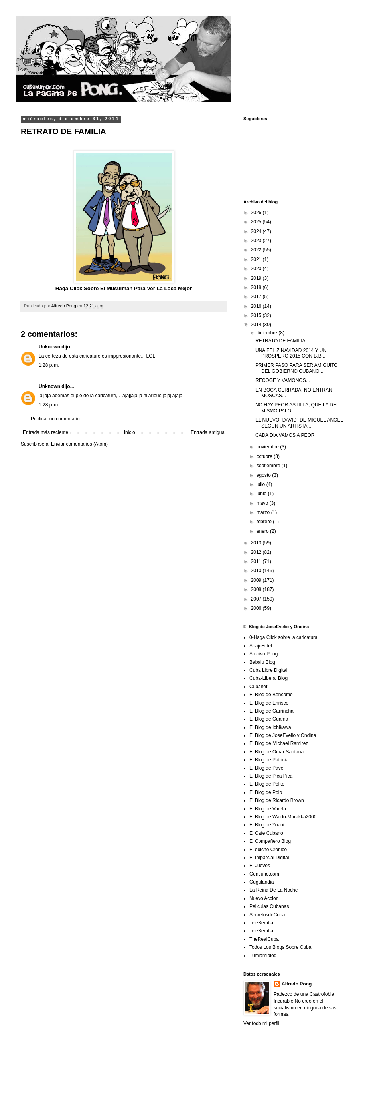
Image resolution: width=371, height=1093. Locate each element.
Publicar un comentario (55, 419)
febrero (265, 521)
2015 (257, 315)
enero (263, 531)
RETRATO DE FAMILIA (280, 341)
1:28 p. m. (49, 365)
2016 (257, 306)
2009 (257, 580)
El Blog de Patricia (268, 760)
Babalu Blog (262, 662)
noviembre (268, 447)
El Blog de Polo (265, 792)
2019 (257, 278)
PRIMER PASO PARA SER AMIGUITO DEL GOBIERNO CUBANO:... (296, 368)
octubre (265, 456)
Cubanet (258, 686)
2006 (257, 608)
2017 (257, 296)
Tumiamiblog (262, 955)
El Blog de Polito (266, 784)
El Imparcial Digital (269, 857)
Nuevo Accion (263, 898)
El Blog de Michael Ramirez (278, 743)
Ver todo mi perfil (261, 1023)
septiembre (269, 465)
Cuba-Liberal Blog (268, 678)
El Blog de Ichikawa (270, 727)
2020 (257, 268)
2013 (257, 543)
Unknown (49, 347)
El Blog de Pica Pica (270, 776)
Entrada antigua (208, 432)
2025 (257, 222)
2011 (257, 561)
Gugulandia (261, 882)
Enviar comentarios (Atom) (79, 444)
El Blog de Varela (267, 809)
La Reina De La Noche (273, 890)
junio (262, 493)
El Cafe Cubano (266, 833)
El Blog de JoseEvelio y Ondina (282, 735)
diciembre (267, 333)
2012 (257, 552)
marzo (264, 512)
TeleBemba (261, 923)
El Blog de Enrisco (268, 703)
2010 (257, 570)
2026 (257, 212)
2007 (257, 599)
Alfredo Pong (297, 984)
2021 (257, 259)
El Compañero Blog (270, 841)
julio (261, 484)
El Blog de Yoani (266, 825)
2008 (257, 589)
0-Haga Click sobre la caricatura (283, 637)
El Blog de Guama (268, 719)
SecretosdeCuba (267, 915)
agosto (264, 475)
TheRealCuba (264, 939)
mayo (263, 503)
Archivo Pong (263, 654)
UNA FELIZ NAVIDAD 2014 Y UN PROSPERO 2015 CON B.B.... (291, 353)
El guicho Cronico (268, 849)
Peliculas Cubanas (269, 906)
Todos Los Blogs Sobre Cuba (280, 947)
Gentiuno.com (264, 874)
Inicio (129, 432)
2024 (257, 231)
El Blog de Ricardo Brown (276, 800)
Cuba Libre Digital (268, 670)
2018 (257, 287)
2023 (257, 240)
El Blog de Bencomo (271, 694)
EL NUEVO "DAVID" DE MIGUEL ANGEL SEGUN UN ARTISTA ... (299, 422)
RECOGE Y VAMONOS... (282, 380)
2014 (257, 324)
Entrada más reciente (45, 432)
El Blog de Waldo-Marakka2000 (282, 817)
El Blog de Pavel (266, 768)
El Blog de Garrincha (271, 711)
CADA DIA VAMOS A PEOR (285, 435)
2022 (257, 250)
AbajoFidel (260, 646)
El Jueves (259, 865)
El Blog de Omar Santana (276, 752)
